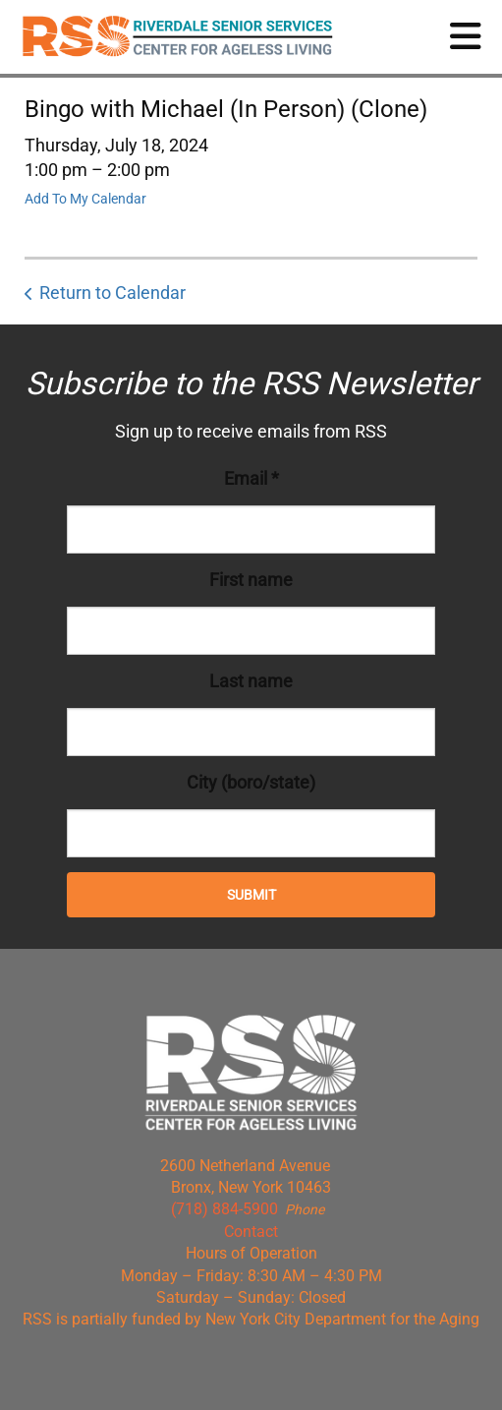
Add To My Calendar (85, 198)
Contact (251, 1231)
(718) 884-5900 (224, 1209)
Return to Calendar (112, 292)
